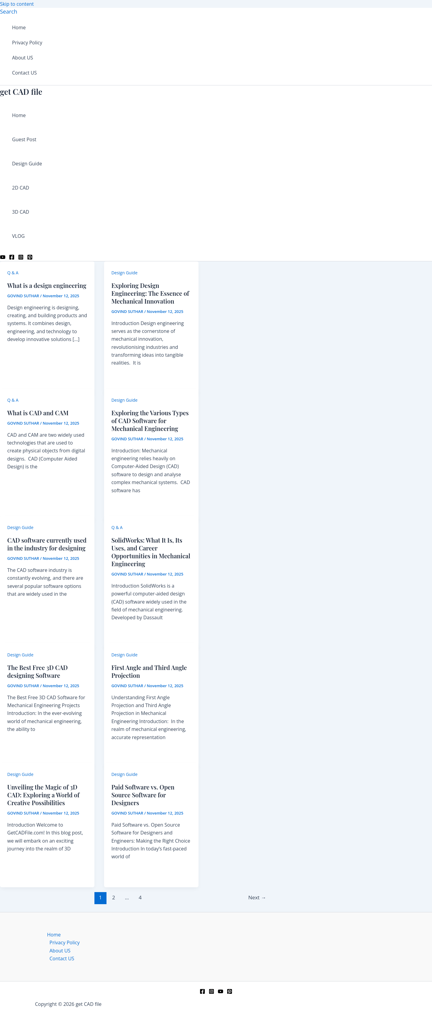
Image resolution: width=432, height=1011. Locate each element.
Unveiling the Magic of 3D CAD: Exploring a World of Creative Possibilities (43, 795)
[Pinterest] (30, 258)
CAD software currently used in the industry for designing (47, 544)
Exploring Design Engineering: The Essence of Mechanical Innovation (150, 293)
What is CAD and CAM (37, 413)
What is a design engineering (46, 285)
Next (257, 897)
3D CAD (20, 212)
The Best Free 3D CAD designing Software (37, 671)
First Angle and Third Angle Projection (149, 671)
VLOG (18, 236)
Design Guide (27, 163)
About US (22, 57)
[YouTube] (2, 258)
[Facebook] (11, 258)
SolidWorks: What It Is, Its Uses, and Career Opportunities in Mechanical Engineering (150, 552)
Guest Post (24, 139)
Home (19, 27)
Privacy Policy (27, 42)
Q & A (12, 273)
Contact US (24, 72)
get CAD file (21, 91)
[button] (8, 11)
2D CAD (20, 187)
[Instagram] (21, 258)
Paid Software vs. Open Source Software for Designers (142, 795)
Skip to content (17, 4)
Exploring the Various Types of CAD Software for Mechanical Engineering (150, 420)
